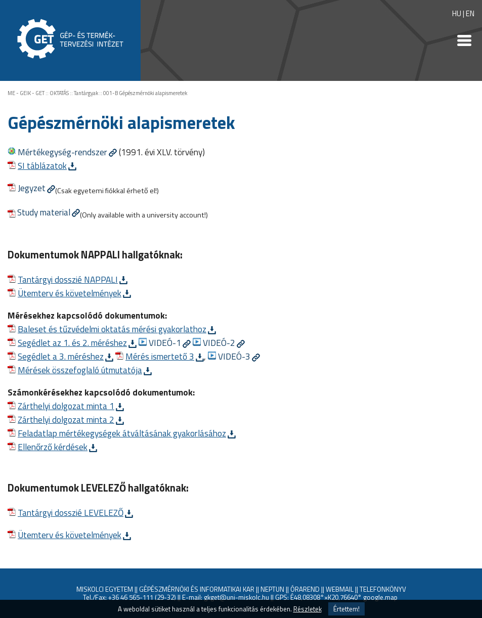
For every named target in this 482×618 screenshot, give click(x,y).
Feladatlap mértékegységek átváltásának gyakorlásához (122, 433)
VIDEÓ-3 (234, 356)
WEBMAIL (340, 589)
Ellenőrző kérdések (52, 447)
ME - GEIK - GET (26, 93)
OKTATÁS (59, 93)
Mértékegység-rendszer (62, 152)
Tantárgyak (86, 93)
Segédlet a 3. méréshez (61, 356)
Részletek (307, 609)
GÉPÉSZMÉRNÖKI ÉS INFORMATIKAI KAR (196, 589)
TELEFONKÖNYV (383, 589)
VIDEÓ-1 (165, 342)
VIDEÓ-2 (219, 342)
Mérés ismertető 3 (159, 356)
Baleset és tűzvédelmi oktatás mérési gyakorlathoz (112, 329)
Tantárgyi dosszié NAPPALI (68, 279)
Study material (43, 212)
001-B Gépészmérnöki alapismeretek (145, 93)
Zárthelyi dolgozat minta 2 (66, 419)
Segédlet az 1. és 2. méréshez (72, 342)
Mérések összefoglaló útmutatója (80, 370)
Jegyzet (32, 188)
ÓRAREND (305, 589)
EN (470, 13)
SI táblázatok (42, 165)
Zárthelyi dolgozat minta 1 (66, 406)
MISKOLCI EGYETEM (104, 589)
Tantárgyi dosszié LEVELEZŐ (70, 512)
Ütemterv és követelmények (69, 293)
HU (456, 13)
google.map (380, 597)
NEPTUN (272, 589)
